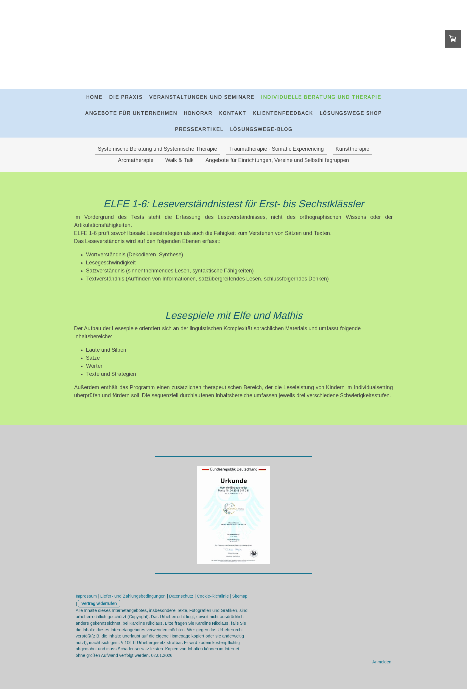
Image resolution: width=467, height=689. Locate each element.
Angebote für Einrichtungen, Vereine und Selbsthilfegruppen (277, 160)
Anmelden (381, 662)
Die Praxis (126, 97)
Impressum (86, 596)
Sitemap (239, 596)
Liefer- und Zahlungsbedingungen (133, 596)
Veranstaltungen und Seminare (201, 97)
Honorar (198, 113)
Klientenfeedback (283, 113)
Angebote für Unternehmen (131, 113)
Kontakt (232, 113)
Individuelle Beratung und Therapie (321, 97)
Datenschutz (181, 596)
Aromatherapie (135, 160)
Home (94, 97)
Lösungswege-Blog (261, 129)
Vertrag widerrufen (99, 603)
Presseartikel (199, 129)
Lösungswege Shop (351, 113)
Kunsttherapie (352, 149)
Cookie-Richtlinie (213, 596)
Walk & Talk (179, 160)
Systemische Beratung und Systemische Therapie (157, 149)
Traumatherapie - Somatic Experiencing (276, 149)
